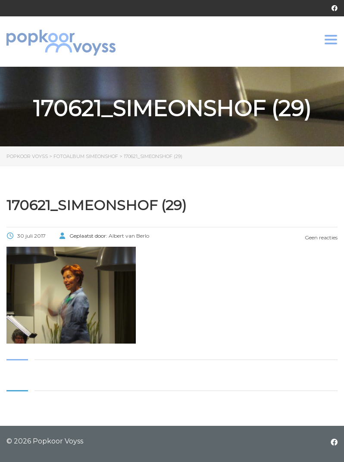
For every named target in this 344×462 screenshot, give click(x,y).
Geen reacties (320, 237)
